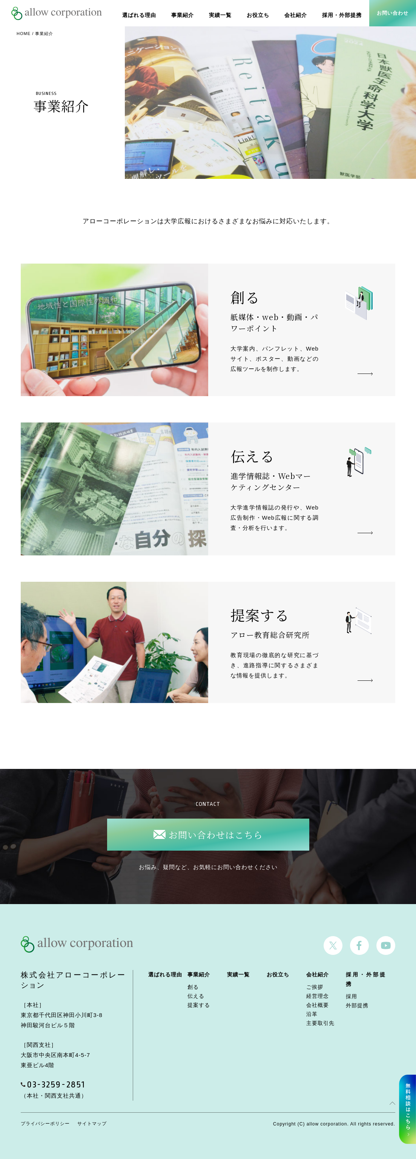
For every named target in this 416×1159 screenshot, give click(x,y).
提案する (198, 1005)
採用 (351, 996)
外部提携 (357, 1005)
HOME (24, 33)
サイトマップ (92, 1123)
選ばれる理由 (149, 13)
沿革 (312, 1014)
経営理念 (317, 996)
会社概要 (317, 1005)
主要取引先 (320, 1023)
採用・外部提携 (343, 13)
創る (193, 987)
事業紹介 (190, 13)
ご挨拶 (314, 987)
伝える (195, 996)
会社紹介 (299, 13)
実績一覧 (226, 13)
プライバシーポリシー (45, 1123)
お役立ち (262, 13)
